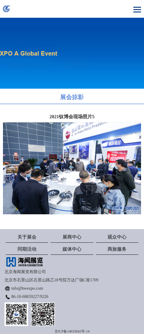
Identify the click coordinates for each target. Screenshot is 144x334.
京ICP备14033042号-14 (72, 331)
